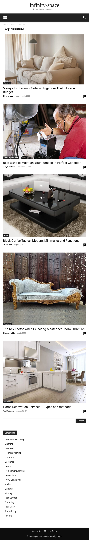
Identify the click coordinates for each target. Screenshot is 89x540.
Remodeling (8, 402)
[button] (5, 17)
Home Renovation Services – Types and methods (37, 407)
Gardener (9, 461)
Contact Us (36, 531)
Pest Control (11, 497)
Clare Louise (8, 96)
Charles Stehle (9, 333)
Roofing (8, 515)
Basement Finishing (14, 439)
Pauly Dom (7, 244)
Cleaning (9, 443)
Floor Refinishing (13, 452)
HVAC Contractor (13, 479)
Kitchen (8, 484)
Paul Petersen (8, 411)
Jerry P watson (9, 167)
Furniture (7, 324)
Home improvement (11, 158)
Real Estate (10, 506)
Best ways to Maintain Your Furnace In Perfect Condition (42, 163)
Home (5, 24)
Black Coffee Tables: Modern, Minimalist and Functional (41, 240)
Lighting (9, 488)
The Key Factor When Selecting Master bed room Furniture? (44, 329)
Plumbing (9, 502)
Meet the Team (50, 531)
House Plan (10, 475)
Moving (8, 493)
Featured (7, 83)
